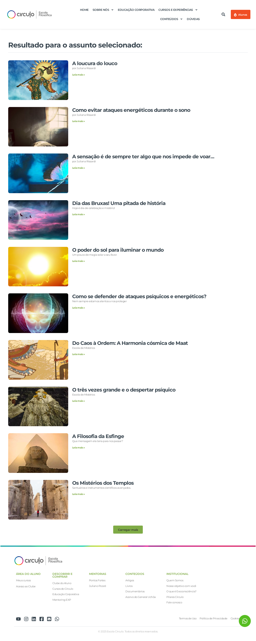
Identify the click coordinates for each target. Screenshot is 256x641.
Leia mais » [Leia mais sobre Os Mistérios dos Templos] (78, 494)
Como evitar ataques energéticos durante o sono (131, 110)
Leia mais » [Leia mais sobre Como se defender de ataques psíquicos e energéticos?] (78, 307)
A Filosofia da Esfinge (98, 436)
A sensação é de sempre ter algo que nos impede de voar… (143, 156)
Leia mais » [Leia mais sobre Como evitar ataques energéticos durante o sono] (78, 121)
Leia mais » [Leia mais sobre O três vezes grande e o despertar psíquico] (78, 400)
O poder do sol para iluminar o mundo (118, 250)
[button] (223, 14)
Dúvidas (193, 19)
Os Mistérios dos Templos (103, 483)
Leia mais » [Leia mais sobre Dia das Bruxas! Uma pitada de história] (78, 214)
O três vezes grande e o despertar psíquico (123, 390)
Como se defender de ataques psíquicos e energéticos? (139, 296)
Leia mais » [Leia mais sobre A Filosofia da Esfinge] (78, 447)
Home (84, 10)
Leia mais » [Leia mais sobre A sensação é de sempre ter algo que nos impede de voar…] (78, 167)
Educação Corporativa (136, 10)
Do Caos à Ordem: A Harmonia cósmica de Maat (130, 343)
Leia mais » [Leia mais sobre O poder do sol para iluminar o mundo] (78, 260)
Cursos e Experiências (178, 9)
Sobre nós (103, 9)
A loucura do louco (94, 63)
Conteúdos (171, 19)
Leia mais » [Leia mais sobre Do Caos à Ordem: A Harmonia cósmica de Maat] (78, 354)
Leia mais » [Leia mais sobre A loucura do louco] (78, 74)
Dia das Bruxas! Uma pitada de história (118, 203)
